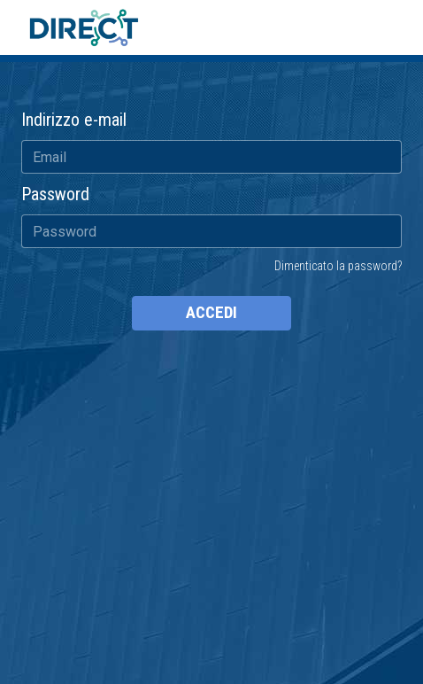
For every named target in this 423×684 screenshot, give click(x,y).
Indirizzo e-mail (74, 119)
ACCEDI (211, 312)
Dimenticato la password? (338, 266)
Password (55, 194)
